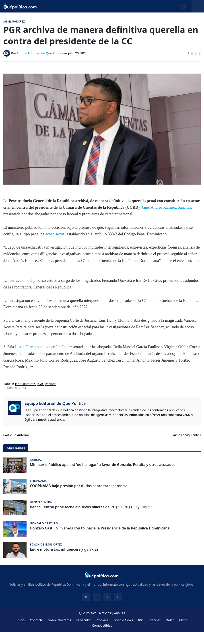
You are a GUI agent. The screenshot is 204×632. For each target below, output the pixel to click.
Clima (183, 620)
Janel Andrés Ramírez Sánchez (166, 207)
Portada (50, 384)
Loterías (155, 620)
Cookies (102, 620)
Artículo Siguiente (186, 435)
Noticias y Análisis (112, 613)
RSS (141, 620)
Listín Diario (25, 347)
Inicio (21, 620)
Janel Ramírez (25, 384)
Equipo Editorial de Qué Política (55, 403)
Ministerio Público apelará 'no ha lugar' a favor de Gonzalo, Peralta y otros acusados (102, 464)
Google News (123, 620)
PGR (40, 384)
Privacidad (83, 620)
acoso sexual (55, 234)
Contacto (36, 620)
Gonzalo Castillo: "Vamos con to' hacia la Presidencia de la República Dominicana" (100, 528)
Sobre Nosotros (59, 620)
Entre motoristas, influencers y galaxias (64, 549)
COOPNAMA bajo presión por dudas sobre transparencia (78, 486)
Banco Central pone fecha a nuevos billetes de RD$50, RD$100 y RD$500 (91, 507)
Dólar (170, 620)
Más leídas (16, 448)
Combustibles (102, 625)
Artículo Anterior (17, 435)
